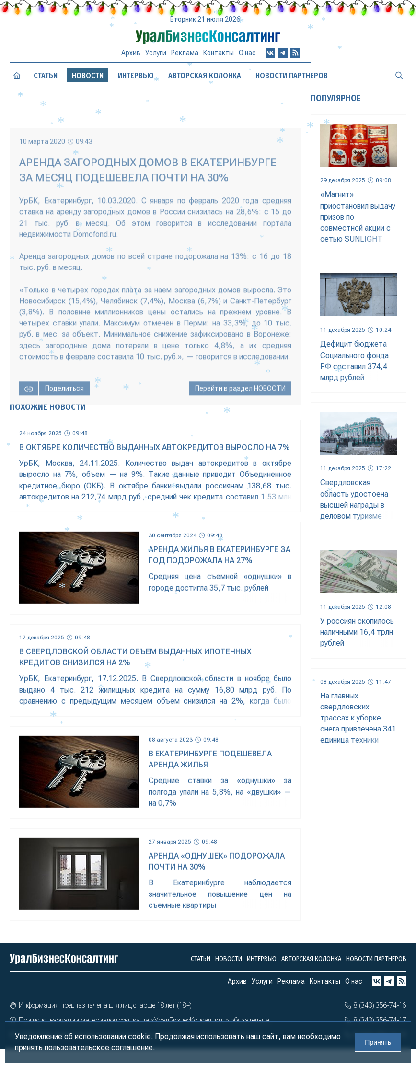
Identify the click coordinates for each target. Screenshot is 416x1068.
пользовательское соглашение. (100, 1047)
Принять (378, 1042)
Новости (228, 959)
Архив (130, 53)
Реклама (184, 53)
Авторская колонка (204, 75)
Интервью (136, 75)
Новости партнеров (291, 75)
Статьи (46, 75)
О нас (247, 53)
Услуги (155, 53)
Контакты (218, 53)
